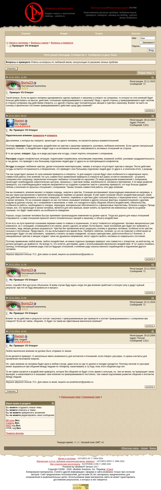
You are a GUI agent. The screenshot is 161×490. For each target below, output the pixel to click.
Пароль (136, 46)
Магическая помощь (119, 7)
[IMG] (8, 425)
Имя (134, 38)
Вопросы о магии (39, 43)
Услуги (99, 33)
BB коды (10, 420)
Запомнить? (147, 42)
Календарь (64, 55)
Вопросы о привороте (62, 43)
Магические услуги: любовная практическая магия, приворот (66, 461)
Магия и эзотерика (18, 43)
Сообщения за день (99, 55)
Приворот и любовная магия (59, 8)
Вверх (153, 448)
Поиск (113, 55)
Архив (144, 448)
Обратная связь (130, 448)
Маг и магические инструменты (65, 464)
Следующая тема (91, 397)
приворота (38, 135)
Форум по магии (99, 7)
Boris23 (27, 83)
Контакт (136, 33)
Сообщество (79, 55)
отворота (52, 135)
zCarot (109, 469)
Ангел (19, 121)
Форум (63, 33)
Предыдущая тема (70, 397)
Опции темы (145, 73)
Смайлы (10, 423)
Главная (25, 33)
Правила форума (15, 433)
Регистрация (51, 55)
